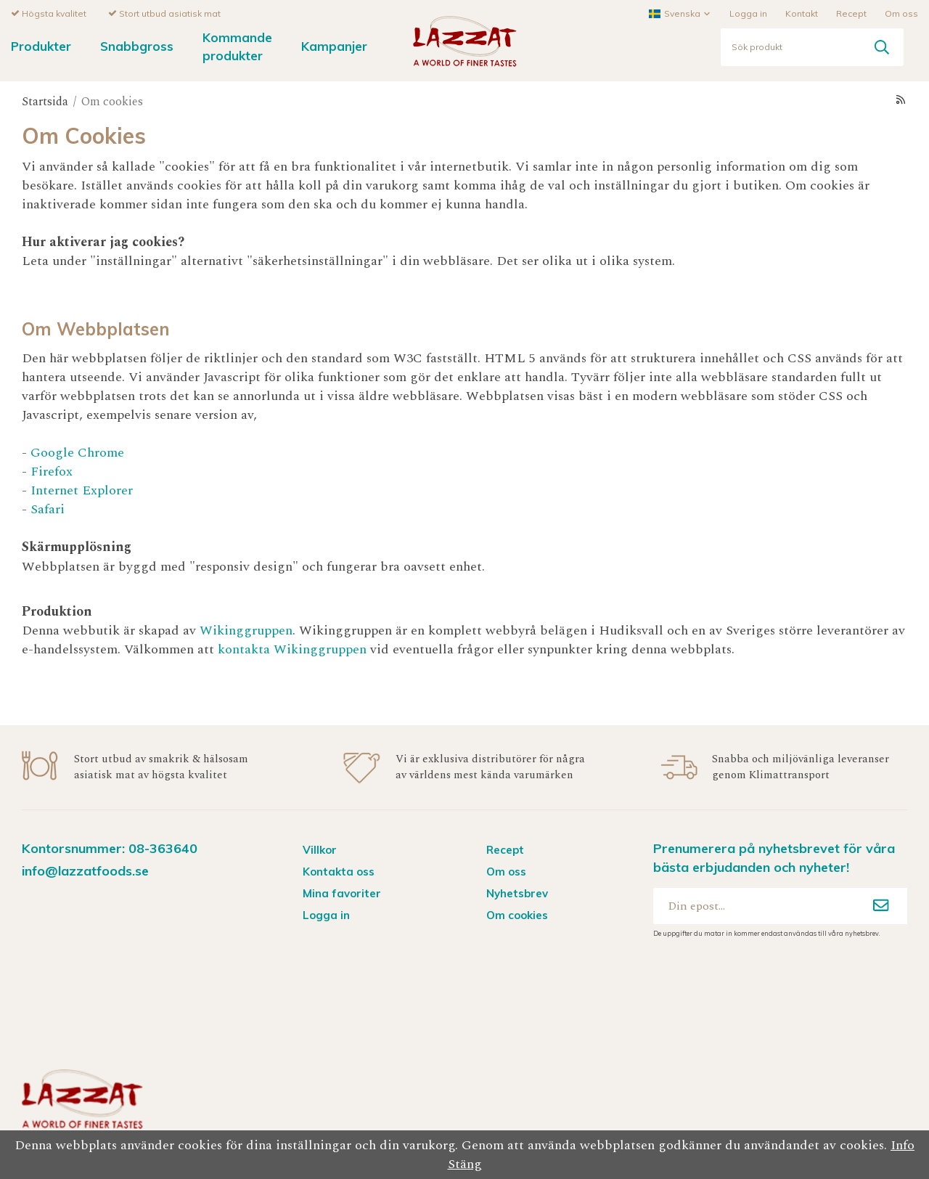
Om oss (901, 12)
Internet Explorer (81, 489)
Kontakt (801, 12)
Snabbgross (136, 45)
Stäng (465, 1164)
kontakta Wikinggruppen (294, 648)
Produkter (41, 45)
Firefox (51, 471)
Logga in (748, 12)
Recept (851, 12)
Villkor (320, 849)
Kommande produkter (237, 45)
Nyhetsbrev (517, 892)
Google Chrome (77, 452)
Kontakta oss (339, 871)
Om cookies (517, 914)
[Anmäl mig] (881, 905)
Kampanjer (334, 45)
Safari (47, 508)
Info (902, 1145)
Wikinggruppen (246, 630)
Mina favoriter (342, 892)
